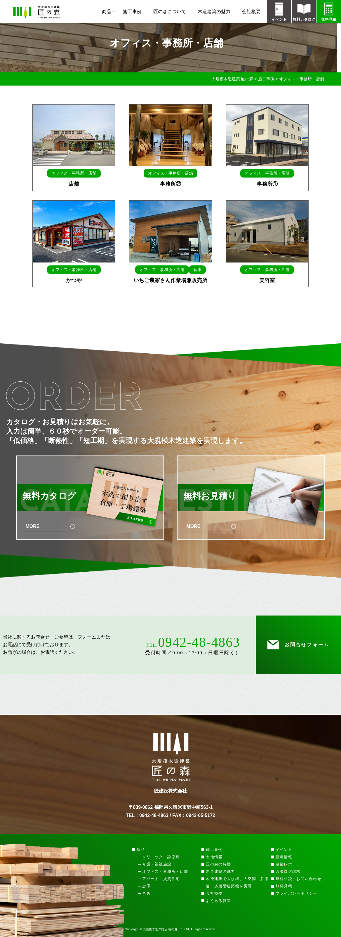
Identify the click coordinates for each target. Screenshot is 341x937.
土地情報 (214, 857)
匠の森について (169, 11)
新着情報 (284, 857)
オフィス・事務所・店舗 (165, 871)
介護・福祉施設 (156, 864)
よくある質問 (218, 900)
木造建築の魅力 (214, 11)
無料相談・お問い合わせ (298, 879)
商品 (106, 11)
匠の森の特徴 (218, 864)
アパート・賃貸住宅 (161, 879)
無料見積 (284, 886)
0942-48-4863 (199, 642)
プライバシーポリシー (296, 893)
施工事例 (132, 11)
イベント (284, 849)
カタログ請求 (288, 871)
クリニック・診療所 (161, 857)
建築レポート (288, 864)
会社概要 (251, 11)
